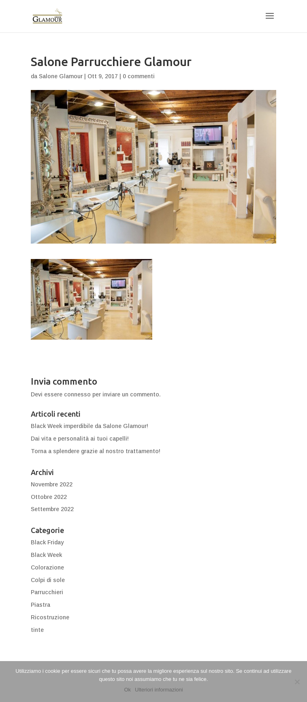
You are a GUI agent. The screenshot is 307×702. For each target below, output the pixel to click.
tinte (37, 630)
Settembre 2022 (52, 509)
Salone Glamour (61, 76)
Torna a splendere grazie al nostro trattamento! (95, 451)
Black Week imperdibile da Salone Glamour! (89, 426)
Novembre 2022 (51, 484)
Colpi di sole (48, 580)
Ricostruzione (50, 617)
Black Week (46, 555)
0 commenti (139, 76)
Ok (127, 690)
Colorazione (47, 567)
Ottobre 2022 (49, 497)
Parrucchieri (47, 592)
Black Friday (47, 542)
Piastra (40, 604)
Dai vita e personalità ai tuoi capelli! (80, 438)
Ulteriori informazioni (159, 690)
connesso (77, 394)
